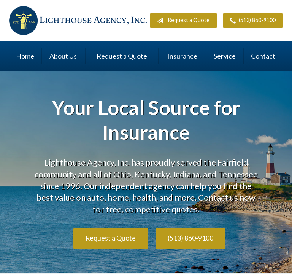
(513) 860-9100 (251, 20)
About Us (63, 56)
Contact (263, 56)
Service (225, 56)
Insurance (182, 56)
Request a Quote (181, 20)
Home (25, 56)
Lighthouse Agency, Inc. (78, 20)
